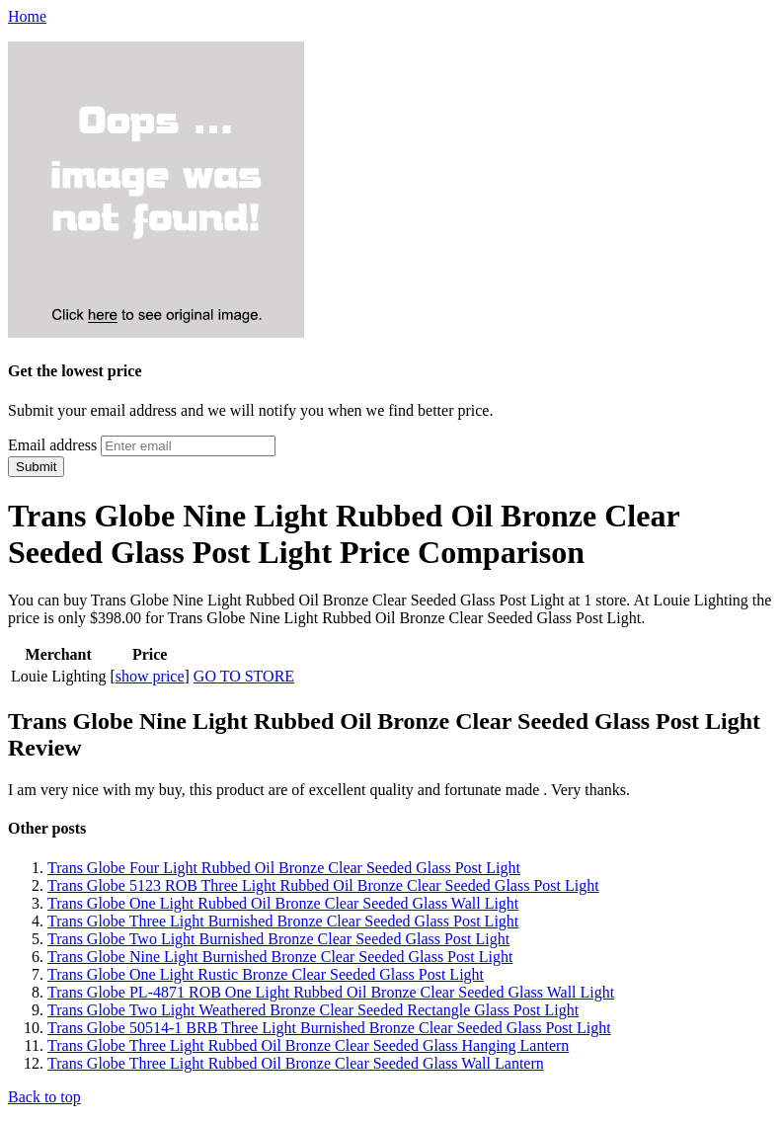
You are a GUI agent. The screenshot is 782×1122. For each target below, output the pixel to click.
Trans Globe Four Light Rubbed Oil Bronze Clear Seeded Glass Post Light (283, 867)
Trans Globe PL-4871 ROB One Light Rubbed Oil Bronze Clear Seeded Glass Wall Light (330, 992)
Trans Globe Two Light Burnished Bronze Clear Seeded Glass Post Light (278, 938)
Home (27, 16)
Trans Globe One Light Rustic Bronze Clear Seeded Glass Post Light (265, 974)
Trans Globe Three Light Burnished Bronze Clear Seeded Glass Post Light (282, 921)
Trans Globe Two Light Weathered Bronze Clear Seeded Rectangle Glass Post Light (313, 1010)
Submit (36, 466)
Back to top (44, 1096)
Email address (52, 445)
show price (150, 676)
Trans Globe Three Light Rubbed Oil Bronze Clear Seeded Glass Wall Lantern (295, 1063)
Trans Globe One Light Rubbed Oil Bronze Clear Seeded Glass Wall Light (282, 903)
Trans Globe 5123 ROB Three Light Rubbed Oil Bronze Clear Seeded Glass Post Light (323, 885)
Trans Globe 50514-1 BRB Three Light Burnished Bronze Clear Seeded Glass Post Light (329, 1027)
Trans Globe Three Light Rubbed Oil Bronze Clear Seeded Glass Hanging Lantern (308, 1045)
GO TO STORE (244, 676)
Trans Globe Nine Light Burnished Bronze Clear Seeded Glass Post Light (279, 956)
